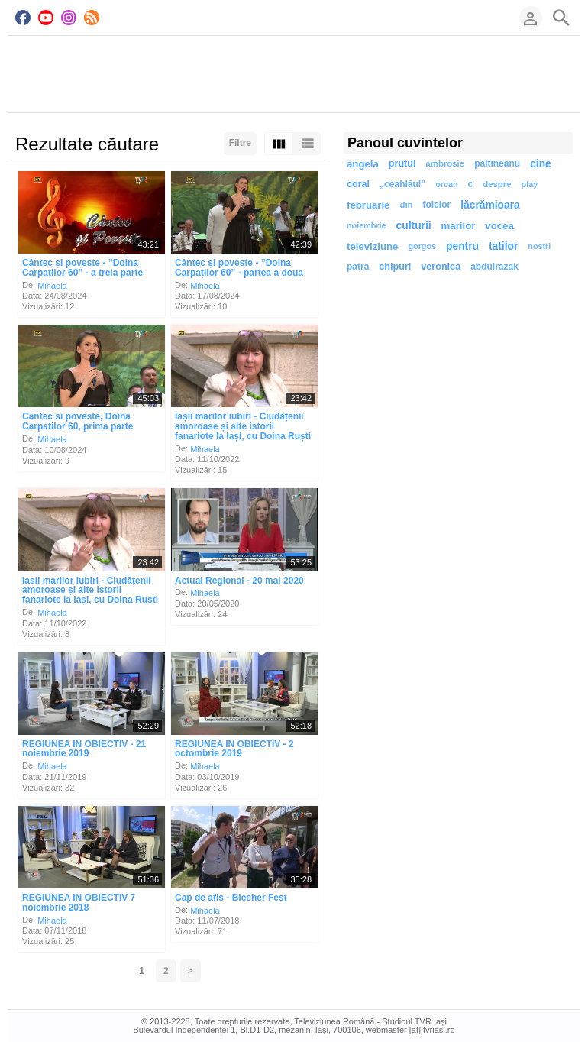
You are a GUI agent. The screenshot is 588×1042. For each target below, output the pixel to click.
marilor (458, 225)
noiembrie (366, 225)
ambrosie (444, 163)
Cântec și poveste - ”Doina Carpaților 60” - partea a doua (239, 267)
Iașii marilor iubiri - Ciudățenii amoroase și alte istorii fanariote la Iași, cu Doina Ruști (243, 426)
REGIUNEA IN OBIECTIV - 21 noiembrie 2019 (84, 748)
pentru (462, 246)
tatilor (503, 246)
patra (358, 266)
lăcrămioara (489, 205)
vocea (499, 225)
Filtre (240, 143)
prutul (402, 163)
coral (358, 184)
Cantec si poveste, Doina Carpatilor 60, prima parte (77, 421)
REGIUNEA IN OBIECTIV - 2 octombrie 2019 (234, 748)
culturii (413, 225)
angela (363, 164)
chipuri (395, 266)
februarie (368, 205)
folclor (437, 204)
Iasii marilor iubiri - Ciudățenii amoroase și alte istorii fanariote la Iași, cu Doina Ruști (90, 589)
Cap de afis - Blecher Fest (231, 897)
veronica (440, 266)
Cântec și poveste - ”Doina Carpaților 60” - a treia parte (82, 267)
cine (540, 164)
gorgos (422, 246)
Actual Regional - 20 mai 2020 (239, 579)
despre (497, 184)
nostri (539, 246)
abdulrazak (494, 266)
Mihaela (52, 285)
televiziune (372, 246)
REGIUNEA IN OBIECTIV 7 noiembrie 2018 (78, 902)
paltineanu (497, 163)
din (405, 204)
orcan (446, 184)
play (530, 184)
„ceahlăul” (402, 184)
